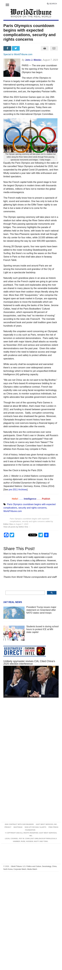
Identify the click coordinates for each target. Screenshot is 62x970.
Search (52, 4)
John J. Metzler (33, 60)
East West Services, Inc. (46, 824)
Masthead (18, 827)
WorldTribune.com (12, 511)
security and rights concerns (32, 508)
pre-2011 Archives (18, 489)
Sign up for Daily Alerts (35, 827)
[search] (25, 593)
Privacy (8, 827)
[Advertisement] (27, 733)
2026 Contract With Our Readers (19, 824)
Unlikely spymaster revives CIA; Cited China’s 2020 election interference (29, 662)
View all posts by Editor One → (16, 527)
